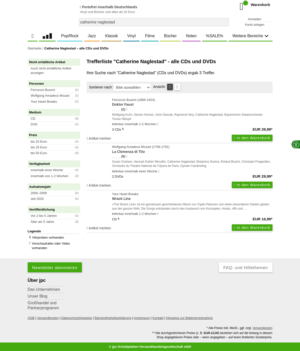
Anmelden (254, 19)
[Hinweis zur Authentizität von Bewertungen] (126, 109)
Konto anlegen (254, 24)
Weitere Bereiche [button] (251, 36)
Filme (150, 36)
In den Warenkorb (252, 138)
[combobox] (154, 22)
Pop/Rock (69, 36)
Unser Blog (37, 296)
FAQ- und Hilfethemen (245, 268)
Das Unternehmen (44, 289)
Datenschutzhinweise (76, 318)
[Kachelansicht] (177, 87)
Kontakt (157, 318)
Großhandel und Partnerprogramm (43, 305)
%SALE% (214, 36)
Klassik (111, 36)
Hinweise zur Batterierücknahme (189, 318)
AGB (31, 318)
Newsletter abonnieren (54, 268)
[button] (56, 71)
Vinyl (131, 36)
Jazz (92, 36)
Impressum (142, 318)
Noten (191, 36)
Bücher (170, 36)
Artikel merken (99, 138)
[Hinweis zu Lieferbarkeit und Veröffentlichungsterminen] (158, 124)
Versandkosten (48, 318)
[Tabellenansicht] (170, 87)
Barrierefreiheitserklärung (113, 318)
